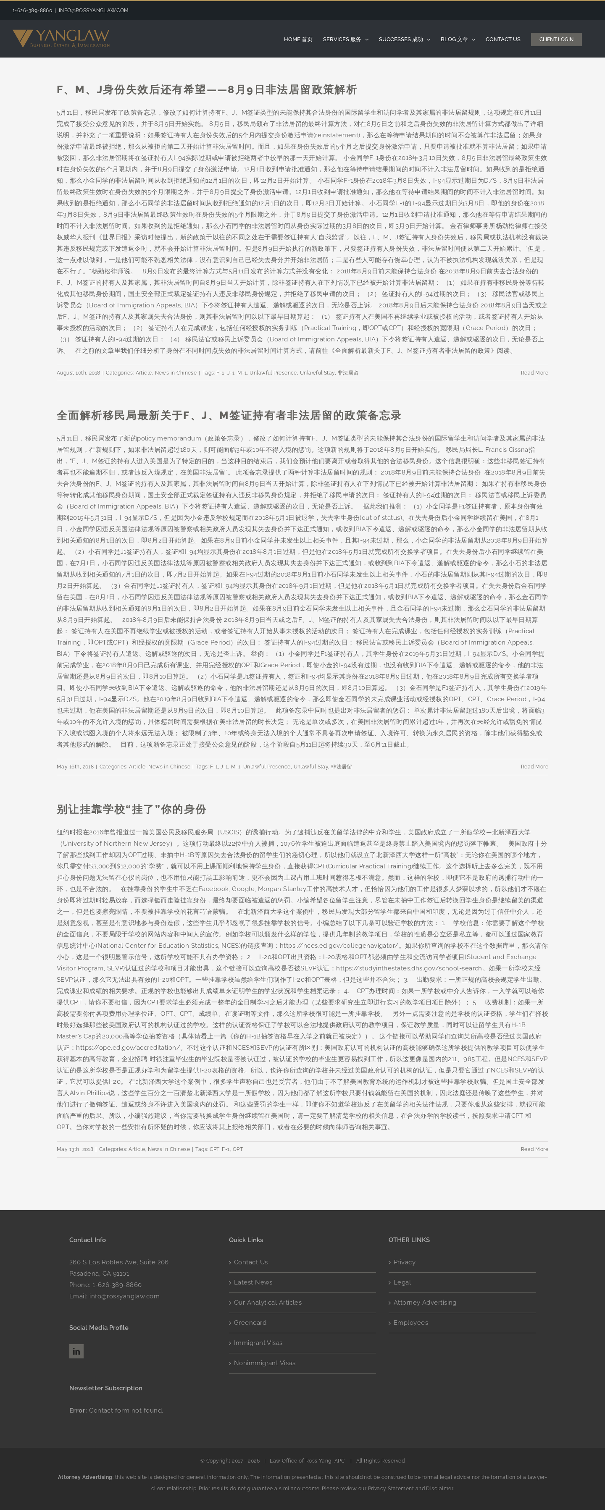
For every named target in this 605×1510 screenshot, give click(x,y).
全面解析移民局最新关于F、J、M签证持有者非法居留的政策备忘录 (229, 415)
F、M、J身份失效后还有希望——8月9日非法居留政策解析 (207, 89)
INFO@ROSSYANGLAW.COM (94, 10)
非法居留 (348, 373)
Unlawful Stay (317, 373)
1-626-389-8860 (117, 1285)
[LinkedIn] (76, 1351)
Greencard (250, 1322)
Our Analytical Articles (268, 1302)
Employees (411, 1322)
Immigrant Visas (258, 1343)
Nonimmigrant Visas (264, 1363)
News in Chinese (176, 373)
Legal (402, 1282)
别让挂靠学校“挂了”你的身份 (132, 809)
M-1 (242, 373)
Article (144, 373)
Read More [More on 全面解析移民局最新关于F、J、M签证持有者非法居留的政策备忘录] (534, 767)
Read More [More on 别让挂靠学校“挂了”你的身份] (534, 1149)
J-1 (230, 373)
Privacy (405, 1262)
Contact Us (251, 1262)
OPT (238, 1149)
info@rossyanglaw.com (124, 1296)
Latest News (253, 1282)
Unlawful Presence (273, 373)
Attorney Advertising (425, 1302)
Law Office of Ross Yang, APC (307, 1461)
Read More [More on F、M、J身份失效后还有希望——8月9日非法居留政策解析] (534, 373)
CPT (214, 1149)
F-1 (220, 373)
